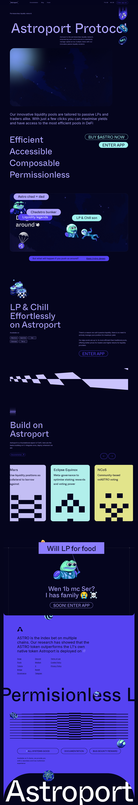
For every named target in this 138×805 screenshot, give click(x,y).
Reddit (37, 670)
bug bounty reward (105, 751)
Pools (19, 662)
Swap (19, 659)
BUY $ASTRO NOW (106, 137)
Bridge (19, 670)
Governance (21, 673)
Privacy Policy (56, 666)
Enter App (93, 353)
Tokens (20, 666)
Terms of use (56, 659)
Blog (42, 2)
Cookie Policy (56, 662)
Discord (38, 659)
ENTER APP (113, 145)
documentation (74, 751)
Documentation (34, 2)
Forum (48, 2)
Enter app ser (122, 2)
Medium (38, 662)
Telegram (38, 673)
